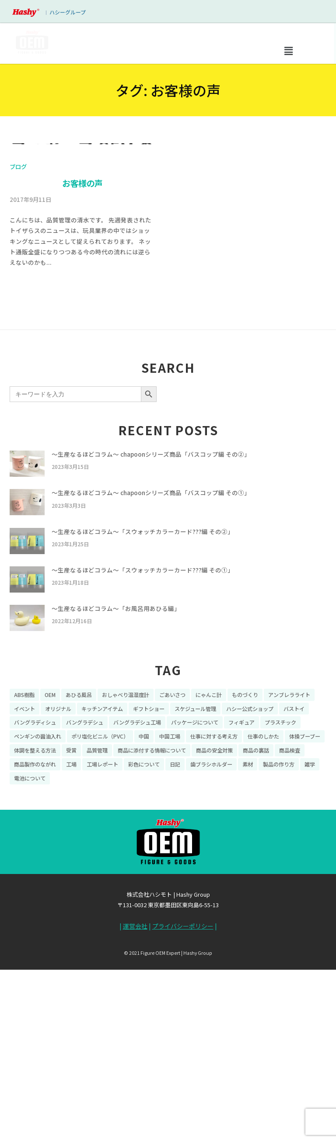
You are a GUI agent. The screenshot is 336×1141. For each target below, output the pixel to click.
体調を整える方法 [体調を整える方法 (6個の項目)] (35, 926)
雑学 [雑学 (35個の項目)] (309, 939)
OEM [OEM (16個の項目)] (50, 870)
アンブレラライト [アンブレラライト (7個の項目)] (289, 870)
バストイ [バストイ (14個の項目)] (294, 884)
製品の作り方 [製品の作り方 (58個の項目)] (278, 939)
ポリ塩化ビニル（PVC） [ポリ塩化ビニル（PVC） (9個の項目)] (100, 912)
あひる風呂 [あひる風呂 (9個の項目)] (79, 870)
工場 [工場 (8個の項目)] (71, 939)
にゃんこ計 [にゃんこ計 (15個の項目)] (209, 870)
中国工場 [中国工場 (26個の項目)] (169, 912)
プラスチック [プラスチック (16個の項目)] (280, 898)
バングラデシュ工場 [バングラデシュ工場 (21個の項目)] (137, 898)
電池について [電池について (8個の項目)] (30, 953)
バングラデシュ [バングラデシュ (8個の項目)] (84, 898)
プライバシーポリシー (183, 1102)
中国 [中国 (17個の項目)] (144, 912)
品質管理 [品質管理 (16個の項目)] (97, 926)
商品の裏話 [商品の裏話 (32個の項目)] (256, 926)
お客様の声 (83, 360)
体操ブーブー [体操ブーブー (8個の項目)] (304, 912)
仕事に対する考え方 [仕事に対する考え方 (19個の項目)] (214, 912)
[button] (288, 50)
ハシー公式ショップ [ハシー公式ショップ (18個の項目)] (249, 884)
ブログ (18, 345)
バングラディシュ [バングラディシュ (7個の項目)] (35, 898)
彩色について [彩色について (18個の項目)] (144, 939)
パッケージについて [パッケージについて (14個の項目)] (194, 898)
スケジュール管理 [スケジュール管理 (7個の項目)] (195, 884)
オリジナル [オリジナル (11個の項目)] (58, 884)
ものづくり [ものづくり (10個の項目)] (245, 870)
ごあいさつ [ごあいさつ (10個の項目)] (172, 870)
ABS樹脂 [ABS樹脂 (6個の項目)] (24, 870)
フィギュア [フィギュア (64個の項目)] (241, 898)
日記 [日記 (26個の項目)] (175, 939)
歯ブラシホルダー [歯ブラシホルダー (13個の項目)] (211, 939)
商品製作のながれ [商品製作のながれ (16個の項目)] (35, 939)
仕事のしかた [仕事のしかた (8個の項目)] (263, 912)
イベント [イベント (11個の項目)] (24, 884)
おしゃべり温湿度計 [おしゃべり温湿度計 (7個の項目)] (125, 870)
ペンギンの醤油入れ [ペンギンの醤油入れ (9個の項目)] (37, 912)
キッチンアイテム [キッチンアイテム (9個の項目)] (102, 884)
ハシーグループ (67, 12)
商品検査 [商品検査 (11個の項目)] (289, 926)
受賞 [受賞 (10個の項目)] (71, 926)
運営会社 (135, 1102)
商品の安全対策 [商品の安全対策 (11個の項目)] (214, 926)
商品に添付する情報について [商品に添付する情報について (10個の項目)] (152, 926)
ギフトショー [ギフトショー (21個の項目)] (148, 884)
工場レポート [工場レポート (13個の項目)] (102, 939)
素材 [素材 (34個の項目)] (247, 939)
